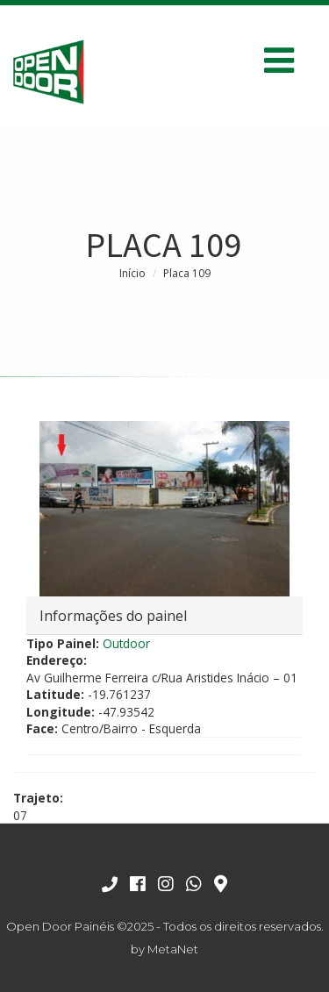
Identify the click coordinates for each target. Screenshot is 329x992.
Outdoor (126, 643)
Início (132, 273)
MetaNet (172, 949)
